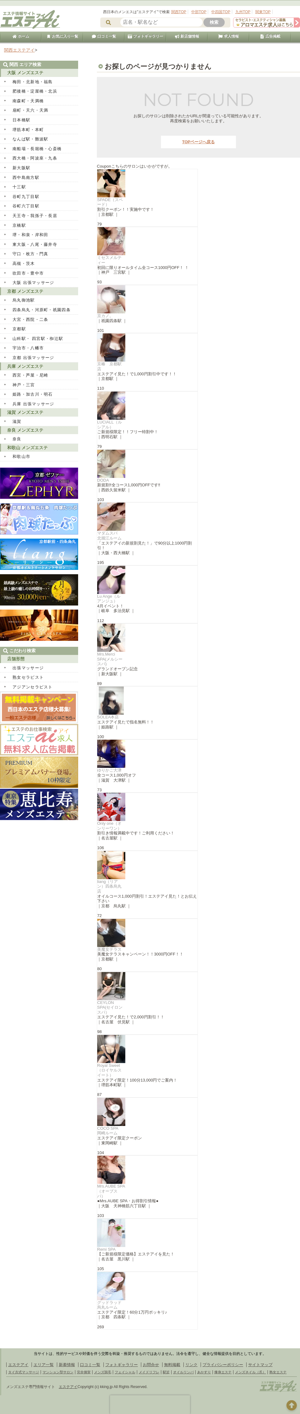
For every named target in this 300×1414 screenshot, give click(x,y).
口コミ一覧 (104, 36)
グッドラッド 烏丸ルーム (111, 1305)
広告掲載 (270, 36)
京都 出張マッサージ (33, 357)
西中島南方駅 (25, 177)
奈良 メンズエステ (25, 430)
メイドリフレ (149, 1372)
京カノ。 (105, 315)
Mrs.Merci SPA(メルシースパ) (109, 659)
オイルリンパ (183, 1372)
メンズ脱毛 (102, 1372)
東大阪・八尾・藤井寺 (34, 244)
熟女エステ (278, 1372)
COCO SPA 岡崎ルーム (109, 1131)
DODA (103, 480)
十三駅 (19, 187)
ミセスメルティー (109, 260)
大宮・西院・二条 (30, 319)
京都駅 (19, 329)
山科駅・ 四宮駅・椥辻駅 (37, 338)
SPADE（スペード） (110, 202)
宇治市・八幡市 (28, 348)
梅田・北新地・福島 (32, 81)
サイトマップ (260, 1364)
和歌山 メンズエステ (27, 447)
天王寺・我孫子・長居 (34, 215)
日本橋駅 (21, 120)
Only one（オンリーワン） (109, 826)
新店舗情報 (187, 36)
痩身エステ (223, 1372)
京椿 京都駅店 (109, 366)
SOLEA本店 (108, 717)
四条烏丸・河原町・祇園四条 (41, 309)
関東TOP (262, 12)
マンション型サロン (57, 1372)
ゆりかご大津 (109, 770)
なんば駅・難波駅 (30, 139)
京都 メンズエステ (25, 291)
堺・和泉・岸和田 (30, 234)
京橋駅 (19, 225)
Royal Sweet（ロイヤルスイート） (109, 1070)
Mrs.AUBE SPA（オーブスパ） (111, 1191)
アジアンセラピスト (32, 687)
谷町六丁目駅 (25, 206)
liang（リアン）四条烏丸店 (109, 886)
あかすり (204, 1372)
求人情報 (228, 36)
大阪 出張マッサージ (33, 282)
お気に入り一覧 (62, 36)
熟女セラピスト (28, 677)
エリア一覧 (43, 1364)
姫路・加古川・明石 (32, 394)
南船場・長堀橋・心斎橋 (37, 148)
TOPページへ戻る (198, 141)
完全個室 (84, 1372)
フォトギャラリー (145, 36)
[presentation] (150, 1404)
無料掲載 (172, 1364)
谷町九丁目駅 (25, 196)
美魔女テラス (109, 949)
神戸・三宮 (23, 385)
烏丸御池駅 (23, 300)
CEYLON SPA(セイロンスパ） (109, 1007)
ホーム (20, 36)
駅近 (166, 1372)
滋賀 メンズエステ (25, 412)
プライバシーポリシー (222, 1364)
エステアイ (18, 1364)
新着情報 (67, 1364)
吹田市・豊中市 (28, 273)
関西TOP (178, 12)
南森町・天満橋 (28, 101)
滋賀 (17, 421)
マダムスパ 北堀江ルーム (109, 535)
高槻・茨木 (23, 263)
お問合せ (151, 1364)
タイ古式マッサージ (23, 1372)
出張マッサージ (28, 668)
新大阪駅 (21, 167)
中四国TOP (220, 12)
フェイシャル (125, 1372)
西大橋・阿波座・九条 (34, 158)
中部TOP (198, 12)
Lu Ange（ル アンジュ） (108, 599)
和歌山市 (21, 456)
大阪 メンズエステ (25, 72)
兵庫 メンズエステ (25, 366)
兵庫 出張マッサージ (33, 404)
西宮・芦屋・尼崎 (30, 375)
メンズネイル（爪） (250, 1372)
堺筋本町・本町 (28, 129)
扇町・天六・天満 (30, 110)
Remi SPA (106, 1249)
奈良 (17, 439)
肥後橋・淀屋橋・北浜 (34, 91)
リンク (191, 1364)
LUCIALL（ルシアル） (109, 424)
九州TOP (242, 12)
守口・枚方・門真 (30, 253)
